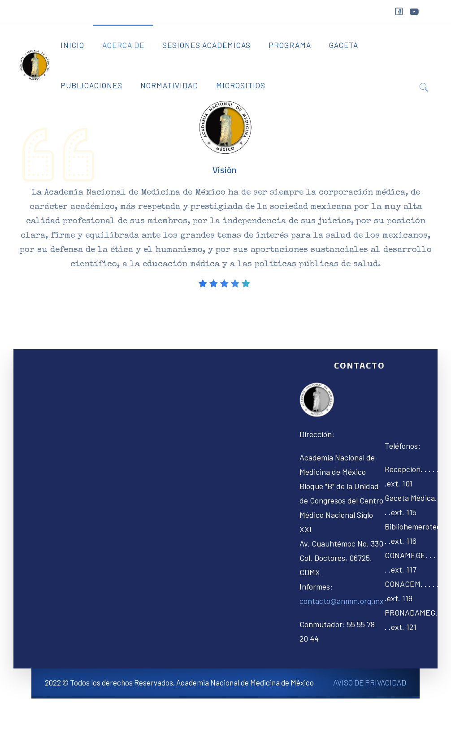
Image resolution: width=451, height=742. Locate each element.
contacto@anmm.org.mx (341, 601)
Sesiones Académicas (206, 44)
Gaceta (343, 44)
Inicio (72, 44)
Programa (290, 44)
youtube (414, 11)
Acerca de (123, 44)
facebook (398, 12)
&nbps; (431, 14)
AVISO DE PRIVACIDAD (369, 682)
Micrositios (240, 85)
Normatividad (169, 85)
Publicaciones (91, 85)
